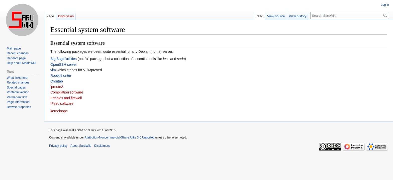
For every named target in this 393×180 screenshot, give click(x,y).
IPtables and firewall (66, 98)
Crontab (56, 81)
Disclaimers (102, 146)
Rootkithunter (60, 76)
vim (53, 70)
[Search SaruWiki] (349, 15)
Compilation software (66, 92)
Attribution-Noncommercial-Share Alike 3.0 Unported (119, 137)
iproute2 (56, 87)
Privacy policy (58, 146)
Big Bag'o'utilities (63, 59)
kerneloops (59, 111)
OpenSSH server (63, 64)
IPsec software (61, 104)
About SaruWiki (80, 146)
